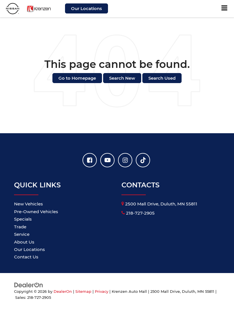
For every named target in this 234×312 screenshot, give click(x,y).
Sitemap (83, 291)
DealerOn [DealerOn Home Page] (63, 291)
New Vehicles (28, 204)
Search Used (162, 78)
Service (22, 234)
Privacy (101, 291)
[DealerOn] (28, 284)
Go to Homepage (77, 78)
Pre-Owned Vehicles (36, 211)
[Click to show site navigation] (224, 8)
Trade (20, 226)
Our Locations (86, 8)
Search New (122, 78)
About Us (24, 242)
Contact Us (26, 257)
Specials (23, 219)
